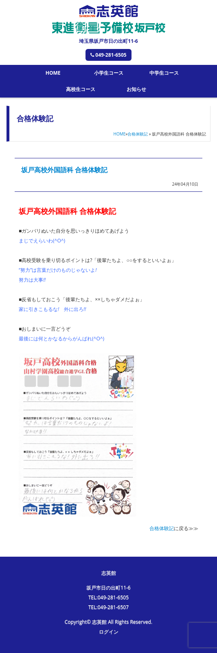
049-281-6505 (108, 54)
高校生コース (80, 89)
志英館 (108, 572)
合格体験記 (137, 134)
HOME (53, 72)
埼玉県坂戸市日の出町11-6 (108, 41)
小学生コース (108, 72)
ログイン (108, 631)
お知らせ (136, 89)
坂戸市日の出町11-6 (108, 587)
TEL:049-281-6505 (108, 597)
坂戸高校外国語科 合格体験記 (64, 169)
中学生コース (164, 72)
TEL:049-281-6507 (108, 607)
